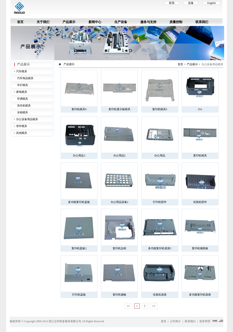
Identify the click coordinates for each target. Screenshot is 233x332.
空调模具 (22, 98)
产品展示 (69, 22)
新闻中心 (95, 22)
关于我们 (43, 22)
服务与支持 (148, 22)
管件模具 (21, 126)
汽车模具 (21, 71)
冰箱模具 (22, 112)
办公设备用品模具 (27, 119)
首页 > (182, 64)
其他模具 (21, 133)
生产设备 (120, 22)
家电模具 (21, 91)
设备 (191, 3)
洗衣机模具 (23, 105)
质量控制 (176, 22)
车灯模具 (22, 85)
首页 (20, 22)
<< (128, 306)
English (211, 3)
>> (153, 306)
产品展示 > (194, 64)
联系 (172, 3)
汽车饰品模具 (24, 78)
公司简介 (175, 321)
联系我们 (201, 22)
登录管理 (204, 321)
